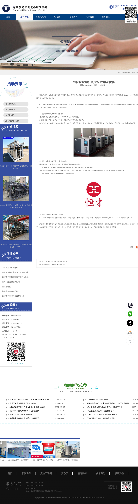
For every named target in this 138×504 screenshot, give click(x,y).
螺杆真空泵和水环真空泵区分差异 (15, 277)
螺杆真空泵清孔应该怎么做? (13, 296)
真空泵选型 (6, 287)
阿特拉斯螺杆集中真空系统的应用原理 (24, 418)
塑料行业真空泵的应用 (11, 282)
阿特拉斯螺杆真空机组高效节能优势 (100, 418)
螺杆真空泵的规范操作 (11, 291)
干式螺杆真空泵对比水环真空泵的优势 (24, 411)
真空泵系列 (12, 104)
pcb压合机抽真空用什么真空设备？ (100, 411)
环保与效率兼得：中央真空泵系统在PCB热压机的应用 (107, 403)
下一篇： (51, 264)
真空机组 (11, 110)
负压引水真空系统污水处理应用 (21, 415)
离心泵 (11, 115)
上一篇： (52, 261)
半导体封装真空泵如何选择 (97, 400)
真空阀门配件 (13, 121)
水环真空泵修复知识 (10, 268)
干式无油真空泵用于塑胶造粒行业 (22, 403)
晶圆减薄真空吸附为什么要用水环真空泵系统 (27, 407)
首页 (8, 17)
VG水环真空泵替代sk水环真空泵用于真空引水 (104, 407)
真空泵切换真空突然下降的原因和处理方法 (19, 272)
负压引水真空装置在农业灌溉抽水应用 (101, 415)
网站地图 (85, 498)
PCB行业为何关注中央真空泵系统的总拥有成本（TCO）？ (32, 400)
